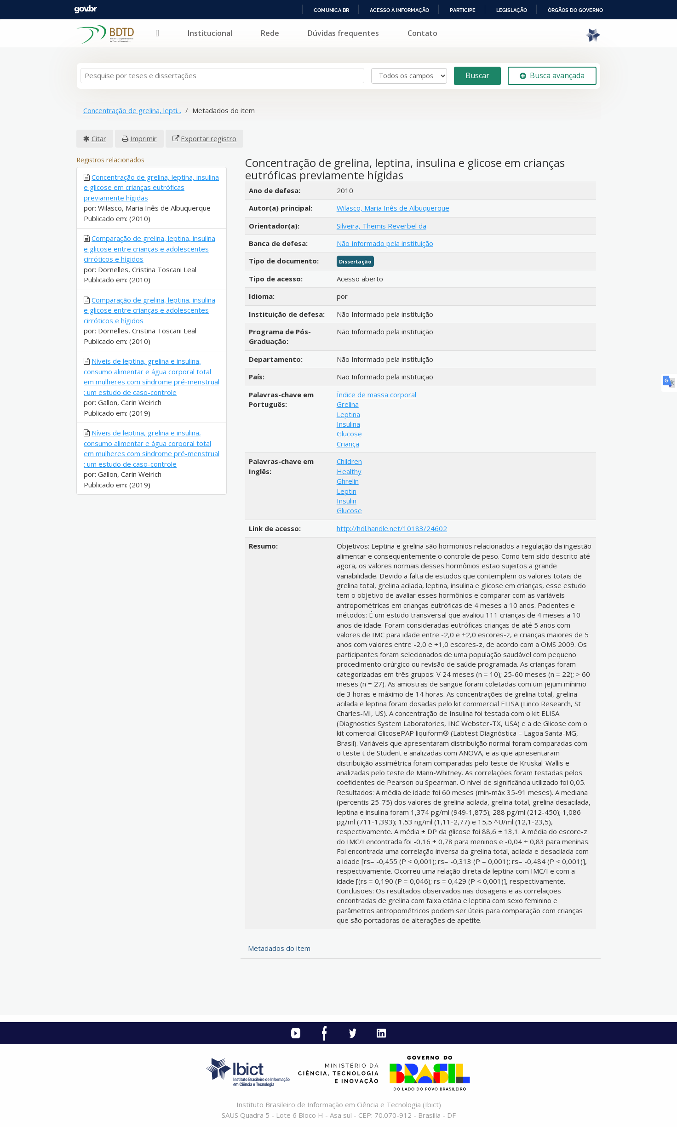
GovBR (85, 9)
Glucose (349, 433)
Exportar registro (208, 138)
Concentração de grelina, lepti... (132, 110)
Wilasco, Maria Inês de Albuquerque (393, 207)
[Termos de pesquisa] (222, 75)
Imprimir (143, 138)
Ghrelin (348, 481)
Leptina (348, 414)
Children (349, 461)
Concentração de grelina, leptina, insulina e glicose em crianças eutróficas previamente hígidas (151, 187)
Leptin (346, 491)
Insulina (348, 424)
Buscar (477, 75)
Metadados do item (279, 948)
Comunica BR (331, 10)
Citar (99, 138)
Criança (348, 443)
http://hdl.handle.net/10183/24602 (392, 528)
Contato (422, 33)
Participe (463, 10)
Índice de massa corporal (376, 394)
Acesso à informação (399, 10)
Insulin (346, 500)
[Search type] (409, 76)
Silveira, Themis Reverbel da (381, 225)
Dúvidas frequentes (343, 33)
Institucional (210, 33)
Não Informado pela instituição (385, 243)
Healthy (349, 471)
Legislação (511, 10)
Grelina (348, 404)
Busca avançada (552, 75)
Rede (270, 33)
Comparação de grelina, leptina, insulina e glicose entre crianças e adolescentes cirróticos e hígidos (149, 248)
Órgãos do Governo (575, 10)
